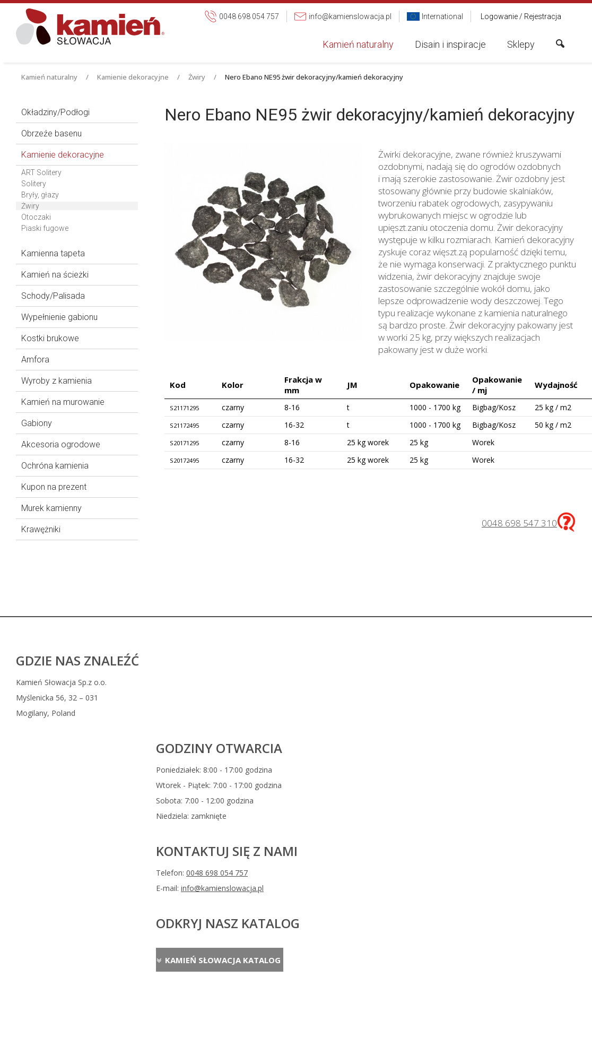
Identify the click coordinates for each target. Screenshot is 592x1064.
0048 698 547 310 (519, 523)
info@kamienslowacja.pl (370, 715)
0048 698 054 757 (365, 700)
